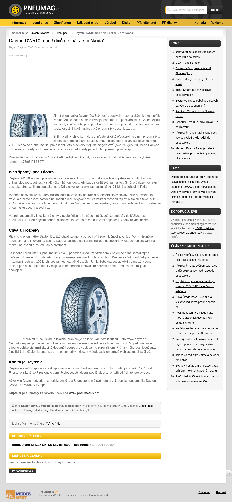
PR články (169, 22)
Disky (126, 22)
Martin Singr (41, 410)
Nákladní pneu (87, 22)
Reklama (217, 22)
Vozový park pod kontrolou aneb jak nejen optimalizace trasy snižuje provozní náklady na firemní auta (197, 344)
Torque (198, 196)
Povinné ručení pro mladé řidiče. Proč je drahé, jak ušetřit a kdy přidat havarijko (195, 317)
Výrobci (110, 22)
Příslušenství (146, 22)
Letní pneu (40, 22)
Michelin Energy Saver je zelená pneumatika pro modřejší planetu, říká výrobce (196, 153)
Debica (175, 176)
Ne (58, 423)
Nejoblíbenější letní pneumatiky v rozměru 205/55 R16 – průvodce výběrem (195, 286)
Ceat (192, 176)
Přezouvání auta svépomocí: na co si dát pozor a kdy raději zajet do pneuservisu (196, 270)
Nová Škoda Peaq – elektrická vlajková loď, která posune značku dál (196, 302)
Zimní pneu (62, 22)
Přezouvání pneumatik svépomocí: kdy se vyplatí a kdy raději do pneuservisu (196, 137)
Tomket (184, 176)
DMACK (189, 186)
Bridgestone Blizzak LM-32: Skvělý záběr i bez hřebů (50, 444)
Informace (18, 22)
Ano (51, 423)
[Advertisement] (41, 85)
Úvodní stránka (40, 33)
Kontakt (200, 22)
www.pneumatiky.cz (83, 393)
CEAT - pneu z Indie (188, 62)
